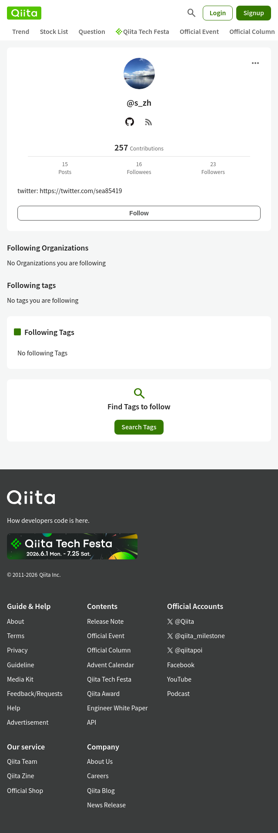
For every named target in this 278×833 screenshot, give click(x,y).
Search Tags (138, 426)
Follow (138, 213)
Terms (15, 635)
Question (92, 31)
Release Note (105, 621)
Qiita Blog (101, 790)
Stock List (54, 31)
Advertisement (28, 722)
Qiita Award (103, 693)
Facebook (180, 664)
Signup (253, 12)
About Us (100, 761)
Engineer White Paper (117, 707)
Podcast (178, 693)
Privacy (17, 650)
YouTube (179, 679)
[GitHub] (129, 121)
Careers (97, 775)
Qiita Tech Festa (142, 31)
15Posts (64, 167)
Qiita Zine (20, 775)
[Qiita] (24, 13)
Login (218, 12)
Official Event (199, 31)
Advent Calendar (110, 664)
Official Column (109, 650)
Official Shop (25, 790)
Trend (20, 31)
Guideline (20, 664)
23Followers (213, 167)
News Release (106, 804)
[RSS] (148, 121)
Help (13, 707)
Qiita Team (22, 761)
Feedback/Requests (35, 693)
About (15, 621)
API (91, 722)
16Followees (139, 167)
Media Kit (20, 679)
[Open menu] (255, 63)
